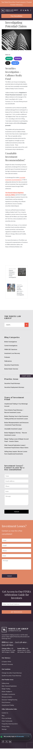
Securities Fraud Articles (11, 365)
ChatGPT (9, 58)
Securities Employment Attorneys (14, 387)
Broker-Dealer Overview (11, 369)
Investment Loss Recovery (12, 353)
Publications (8, 361)
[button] (31, 10)
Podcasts (7, 357)
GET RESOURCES (16, 612)
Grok (8, 63)
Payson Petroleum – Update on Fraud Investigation (12, 273)
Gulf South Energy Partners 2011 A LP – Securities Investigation (20, 290)
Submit (16, 512)
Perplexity (18, 58)
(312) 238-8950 (7, 645)
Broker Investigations (10, 342)
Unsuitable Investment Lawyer (13, 429)
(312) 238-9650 (21, 642)
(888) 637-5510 (7, 642)
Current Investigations (10, 345)
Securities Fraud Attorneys (12, 383)
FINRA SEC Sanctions (10, 349)
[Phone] (16, 486)
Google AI (15, 63)
